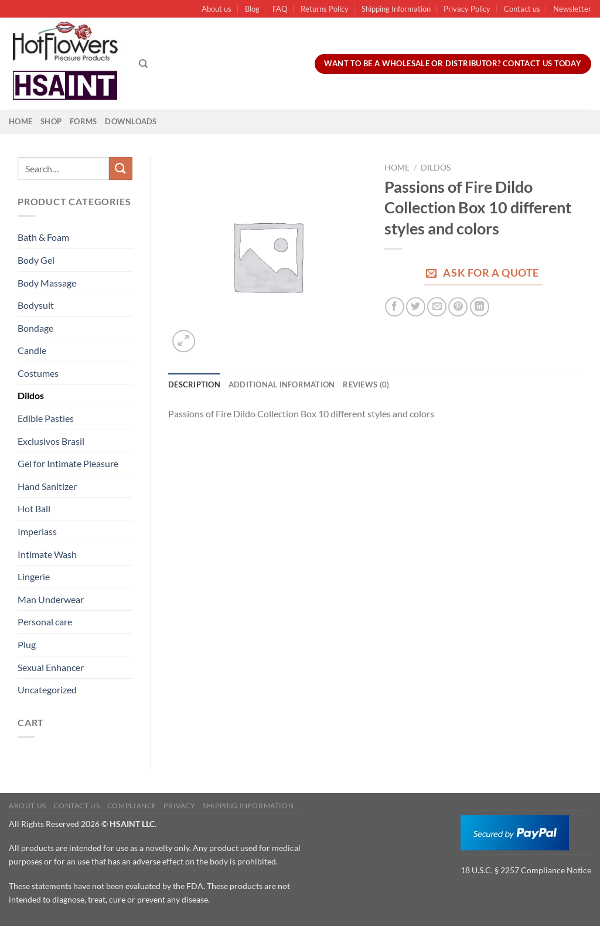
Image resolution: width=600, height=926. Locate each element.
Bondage (35, 327)
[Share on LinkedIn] (479, 306)
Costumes (38, 373)
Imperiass (37, 531)
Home (20, 121)
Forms (83, 121)
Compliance (131, 805)
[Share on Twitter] (415, 306)
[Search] (143, 64)
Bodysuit (36, 305)
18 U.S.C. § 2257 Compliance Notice (526, 870)
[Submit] (120, 168)
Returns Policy (325, 8)
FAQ (279, 8)
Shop (51, 121)
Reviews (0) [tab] (366, 384)
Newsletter (572, 8)
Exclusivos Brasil (51, 441)
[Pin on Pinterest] (458, 306)
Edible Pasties (46, 418)
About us (216, 8)
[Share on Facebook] (394, 306)
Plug (27, 644)
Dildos (31, 395)
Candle (32, 350)
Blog (252, 8)
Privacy (179, 805)
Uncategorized (47, 689)
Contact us (522, 8)
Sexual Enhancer (51, 667)
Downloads (130, 121)
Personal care (45, 621)
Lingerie (34, 576)
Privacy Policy (467, 8)
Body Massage (47, 282)
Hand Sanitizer (47, 486)
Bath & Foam (43, 237)
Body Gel (36, 259)
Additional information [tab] (282, 384)
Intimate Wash (47, 554)
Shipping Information (396, 8)
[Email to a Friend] (436, 306)
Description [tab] (194, 384)
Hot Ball (34, 508)
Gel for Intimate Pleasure (68, 463)
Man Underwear (51, 599)
